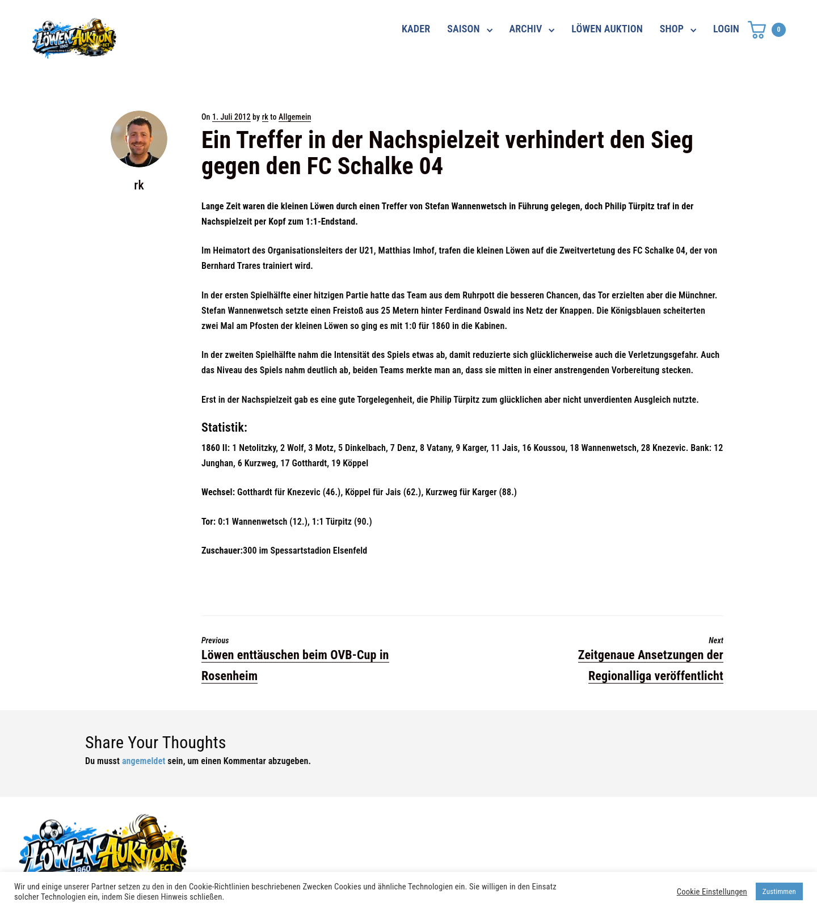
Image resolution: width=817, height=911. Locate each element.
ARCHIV (525, 29)
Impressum (574, 848)
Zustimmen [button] (779, 891)
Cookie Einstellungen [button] (712, 892)
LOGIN (726, 29)
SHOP (672, 29)
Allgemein (295, 116)
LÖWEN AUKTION (607, 29)
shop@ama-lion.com (328, 848)
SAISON (463, 29)
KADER (416, 29)
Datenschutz (577, 827)
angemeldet (144, 761)
